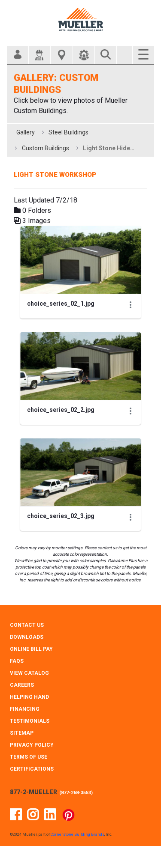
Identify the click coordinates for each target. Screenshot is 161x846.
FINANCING (24, 709)
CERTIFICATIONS (32, 769)
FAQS (17, 661)
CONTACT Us (27, 625)
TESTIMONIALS (29, 721)
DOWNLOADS (26, 637)
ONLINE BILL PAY (31, 649)
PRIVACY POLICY (32, 745)
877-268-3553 (76, 792)
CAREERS (22, 685)
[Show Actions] (130, 305)
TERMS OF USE (28, 757)
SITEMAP (21, 733)
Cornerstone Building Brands (77, 834)
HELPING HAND (29, 697)
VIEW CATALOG (29, 673)
